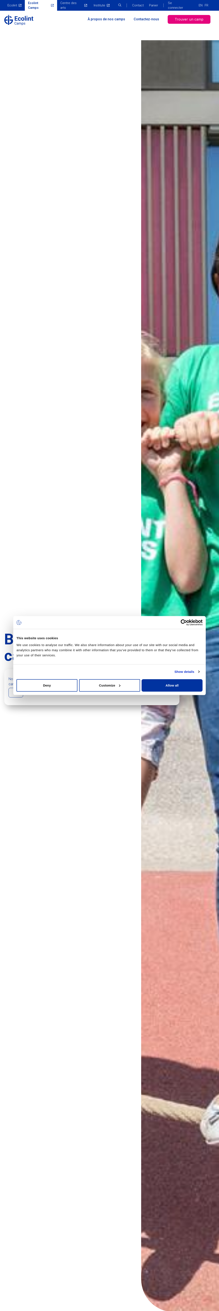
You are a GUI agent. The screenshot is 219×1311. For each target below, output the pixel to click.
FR (206, 5)
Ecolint (12, 5)
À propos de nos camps (106, 19)
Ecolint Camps (33, 5)
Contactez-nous (146, 19)
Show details (184, 671)
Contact (138, 5)
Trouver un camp (189, 19)
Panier (153, 5)
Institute (99, 5)
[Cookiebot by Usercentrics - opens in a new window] (184, 622)
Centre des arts (68, 5)
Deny (47, 685)
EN (201, 5)
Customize (109, 685)
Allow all (172, 685)
